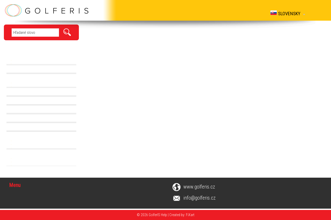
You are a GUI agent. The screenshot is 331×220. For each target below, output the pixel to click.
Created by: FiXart (181, 215)
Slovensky (287, 13)
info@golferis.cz (199, 198)
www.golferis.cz (199, 187)
